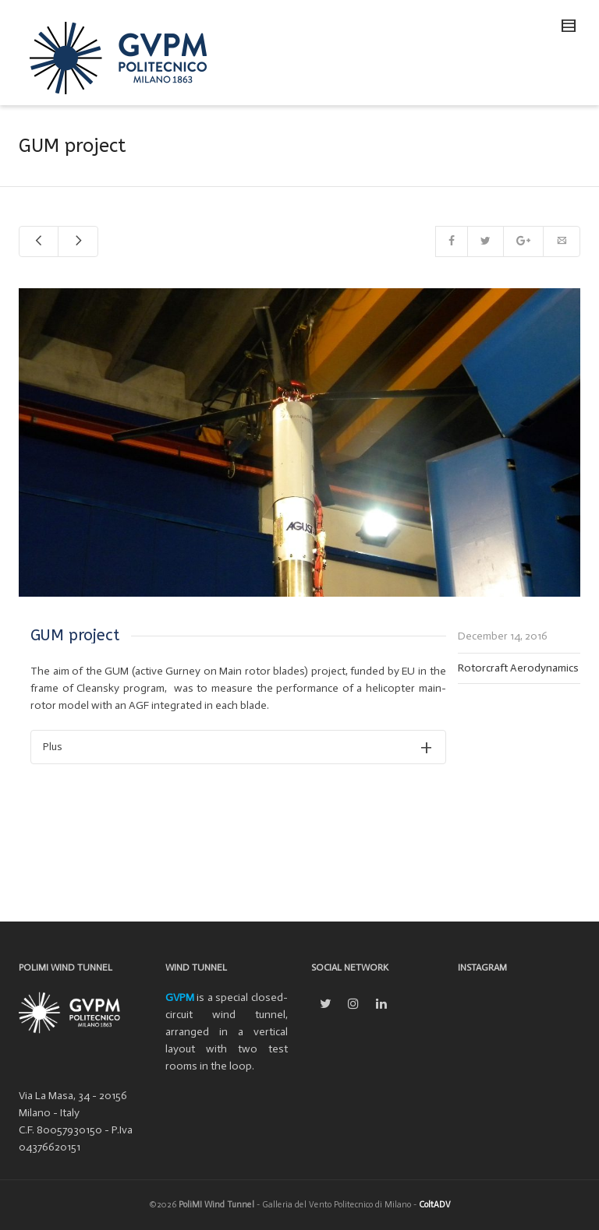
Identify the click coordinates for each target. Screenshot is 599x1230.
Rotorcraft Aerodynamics (518, 668)
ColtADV (435, 1205)
